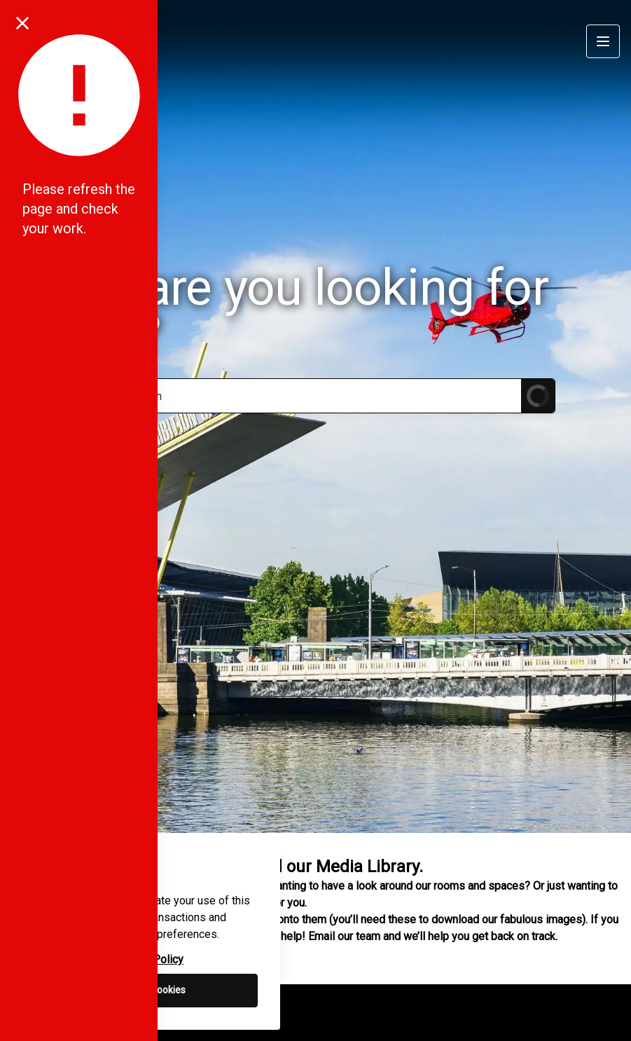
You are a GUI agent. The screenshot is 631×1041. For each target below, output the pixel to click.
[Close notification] (22, 22)
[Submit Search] (538, 396)
